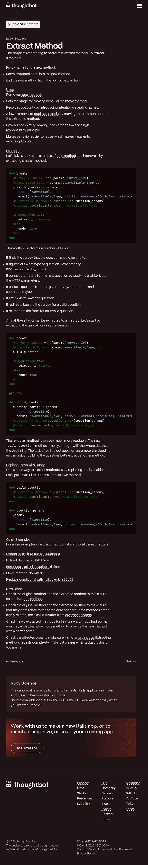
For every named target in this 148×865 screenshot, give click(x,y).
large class (86, 637)
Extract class (16, 554)
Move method (16, 573)
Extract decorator (19, 560)
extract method (52, 544)
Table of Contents (23, 24)
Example (12, 151)
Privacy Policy (86, 853)
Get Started (27, 748)
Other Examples (18, 539)
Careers (107, 793)
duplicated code (46, 114)
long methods (31, 94)
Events (106, 809)
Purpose (107, 798)
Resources (84, 798)
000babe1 (52, 554)
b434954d (35, 554)
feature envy (70, 621)
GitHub (131, 793)
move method (76, 101)
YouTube (132, 798)
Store (105, 819)
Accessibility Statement (117, 849)
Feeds (130, 809)
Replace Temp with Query (25, 465)
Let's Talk (83, 803)
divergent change (78, 615)
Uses (10, 90)
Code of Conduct (88, 849)
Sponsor (107, 814)
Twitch (130, 803)
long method (66, 156)
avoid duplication (19, 141)
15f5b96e (42, 560)
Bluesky (131, 788)
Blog (104, 803)
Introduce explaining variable (27, 567)
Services (83, 783)
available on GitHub (37, 700)
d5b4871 (35, 573)
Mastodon (133, 783)
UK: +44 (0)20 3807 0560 (93, 845)
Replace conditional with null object (32, 579)
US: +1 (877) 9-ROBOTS (91, 841)
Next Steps (14, 589)
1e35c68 (66, 579)
